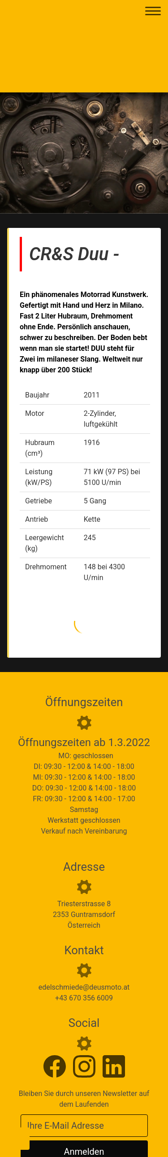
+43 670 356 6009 (84, 998)
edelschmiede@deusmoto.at (84, 987)
